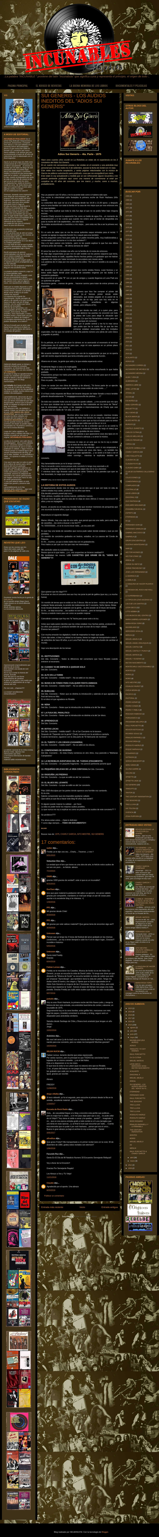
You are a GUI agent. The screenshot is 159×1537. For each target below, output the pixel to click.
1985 (127, 263)
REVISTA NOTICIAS (133, 730)
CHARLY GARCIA (68, 834)
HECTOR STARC (132, 556)
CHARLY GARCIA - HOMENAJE (143, 867)
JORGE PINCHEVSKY (134, 568)
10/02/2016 (51, 1030)
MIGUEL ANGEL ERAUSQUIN (137, 643)
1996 (127, 286)
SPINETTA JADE (132, 781)
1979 (127, 239)
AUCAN (128, 397)
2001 (127, 306)
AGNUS (129, 361)
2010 (127, 342)
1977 (127, 231)
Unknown (51, 933)
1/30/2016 (51, 902)
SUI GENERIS (97, 834)
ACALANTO (130, 357)
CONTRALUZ (131, 489)
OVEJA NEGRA (131, 690)
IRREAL (129, 560)
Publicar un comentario (54, 1196)
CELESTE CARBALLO (134, 448)
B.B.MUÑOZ (130, 401)
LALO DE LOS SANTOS (135, 604)
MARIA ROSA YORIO (134, 623)
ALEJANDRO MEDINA (134, 373)
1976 (127, 227)
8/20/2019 (51, 1190)
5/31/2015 (51, 855)
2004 (127, 318)
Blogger (105, 1532)
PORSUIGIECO (131, 718)
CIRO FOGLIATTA (132, 456)
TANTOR (129, 793)
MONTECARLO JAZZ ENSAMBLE (139, 667)
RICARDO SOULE (132, 734)
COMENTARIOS (132, 481)
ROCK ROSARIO (136, 1121)
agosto (133, 1028)
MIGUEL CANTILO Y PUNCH (137, 651)
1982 (127, 251)
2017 (130, 1018)
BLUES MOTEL (131, 420)
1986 (127, 267)
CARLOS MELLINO (133, 436)
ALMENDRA (130, 381)
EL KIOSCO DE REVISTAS (48, 86)
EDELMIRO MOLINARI (134, 505)
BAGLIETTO (130, 409)
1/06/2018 (51, 1148)
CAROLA (129, 444)
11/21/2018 (51, 1177)
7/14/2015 (51, 871)
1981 (127, 247)
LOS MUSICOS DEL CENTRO (137, 615)
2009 (127, 338)
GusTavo (51, 889)
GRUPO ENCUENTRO (134, 541)
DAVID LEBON (131, 493)
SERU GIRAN (131, 765)
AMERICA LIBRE (132, 385)
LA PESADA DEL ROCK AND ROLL (139, 590)
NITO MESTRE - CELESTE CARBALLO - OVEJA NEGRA (145, 950)
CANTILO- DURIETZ (133, 428)
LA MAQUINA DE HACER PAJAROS (139, 584)
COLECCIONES (132, 477)
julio (132, 1031)
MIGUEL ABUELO (132, 639)
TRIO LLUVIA (131, 804)
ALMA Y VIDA (131, 377)
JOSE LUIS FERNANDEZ (135, 572)
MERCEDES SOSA (133, 631)
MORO (128, 678)
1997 (127, 290)
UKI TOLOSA (131, 808)
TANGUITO (130, 789)
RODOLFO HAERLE (133, 745)
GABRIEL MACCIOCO (134, 533)
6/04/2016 (51, 962)
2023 (130, 1008)
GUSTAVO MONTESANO (135, 544)
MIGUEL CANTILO (133, 647)
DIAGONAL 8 (131, 497)
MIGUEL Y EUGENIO (134, 659)
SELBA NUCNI (53, 1051)
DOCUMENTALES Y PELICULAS (131, 86)
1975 (57, 834)
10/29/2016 (51, 1046)
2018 (130, 1015)
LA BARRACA (131, 576)
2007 (127, 330)
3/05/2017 (51, 1133)
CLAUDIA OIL (131, 460)
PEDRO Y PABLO (132, 710)
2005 (127, 322)
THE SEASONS (132, 800)
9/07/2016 (51, 993)
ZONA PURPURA (132, 816)
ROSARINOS (131, 753)
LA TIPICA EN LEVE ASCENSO (138, 600)
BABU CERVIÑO (132, 405)
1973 (127, 216)
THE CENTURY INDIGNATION (137, 797)
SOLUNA (129, 773)
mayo (132, 1037)
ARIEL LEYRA (131, 389)
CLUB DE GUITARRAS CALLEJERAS (140, 472)
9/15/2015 (51, 884)
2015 (127, 353)
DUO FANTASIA (132, 501)
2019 (130, 1012)
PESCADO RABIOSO (134, 714)
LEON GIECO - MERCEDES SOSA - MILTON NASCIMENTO (139, 1066)
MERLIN (129, 635)
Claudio (50, 1183)
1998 (127, 294)
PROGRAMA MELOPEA (135, 722)
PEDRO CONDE (132, 706)
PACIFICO (129, 694)
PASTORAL (130, 698)
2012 (127, 350)
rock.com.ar (8, 599)
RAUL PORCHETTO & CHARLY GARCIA (138, 1152)
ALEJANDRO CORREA (134, 365)
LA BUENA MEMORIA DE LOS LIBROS (89, 86)
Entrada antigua (110, 1207)
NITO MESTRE (83, 834)
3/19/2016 (51, 915)
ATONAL (129, 393)
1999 (127, 298)
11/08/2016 (51, 1088)
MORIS (128, 674)
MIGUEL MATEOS (132, 655)
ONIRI (49, 876)
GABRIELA (130, 537)
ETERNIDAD (130, 517)
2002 (127, 310)
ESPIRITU (129, 513)
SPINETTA (130, 777)
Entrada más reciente (52, 1207)
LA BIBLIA (129, 580)
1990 (127, 275)
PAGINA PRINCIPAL (18, 86)
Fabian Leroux (53, 967)
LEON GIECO (131, 607)
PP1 (48, 908)
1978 (127, 235)
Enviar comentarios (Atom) (85, 1216)
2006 (127, 326)
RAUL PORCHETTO (133, 726)
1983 (127, 255)
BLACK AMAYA (131, 417)
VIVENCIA (129, 812)
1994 (127, 279)
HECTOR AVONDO (133, 552)
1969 (127, 204)
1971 (127, 208)
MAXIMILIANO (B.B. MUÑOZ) (137, 1041)
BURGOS (129, 424)
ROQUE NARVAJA (133, 749)
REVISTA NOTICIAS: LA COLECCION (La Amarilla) (145, 831)
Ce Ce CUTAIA (135, 1057)
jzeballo (50, 999)
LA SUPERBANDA (133, 596)
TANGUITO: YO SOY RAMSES (138, 1050)
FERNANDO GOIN (133, 525)
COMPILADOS (131, 485)
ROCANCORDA (132, 741)
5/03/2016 (51, 946)
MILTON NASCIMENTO (134, 663)
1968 (127, 200)
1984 (127, 259)
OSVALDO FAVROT (133, 686)
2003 (127, 314)
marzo (132, 1161)
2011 (127, 346)
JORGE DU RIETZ (133, 564)
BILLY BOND (130, 413)
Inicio (82, 1207)
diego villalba (53, 1094)
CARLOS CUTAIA (132, 432)
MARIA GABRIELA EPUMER (136, 619)
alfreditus (51, 1138)
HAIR (127, 548)
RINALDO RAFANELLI (134, 737)
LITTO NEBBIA (131, 611)
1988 (127, 271)
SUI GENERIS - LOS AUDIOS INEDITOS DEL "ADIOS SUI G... (139, 1086)
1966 (127, 196)
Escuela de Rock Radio (57, 1109)
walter (49, 848)
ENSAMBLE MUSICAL (134, 509)
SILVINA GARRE (132, 769)
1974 (127, 220)
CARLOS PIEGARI (133, 440)
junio (132, 1034)
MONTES (129, 671)
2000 (127, 302)
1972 (127, 212)
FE (127, 521)
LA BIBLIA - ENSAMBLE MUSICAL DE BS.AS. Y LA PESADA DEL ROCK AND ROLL (145, 902)
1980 (127, 243)
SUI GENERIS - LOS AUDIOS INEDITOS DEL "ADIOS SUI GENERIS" (145, 850)
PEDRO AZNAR (132, 702)
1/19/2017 (51, 1104)
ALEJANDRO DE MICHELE (136, 369)
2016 (130, 1021)
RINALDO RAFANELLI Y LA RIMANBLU (139, 1125)
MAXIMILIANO (131, 627)
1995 (127, 283)
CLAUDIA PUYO (132, 464)
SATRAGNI (130, 757)
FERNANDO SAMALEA (134, 529)
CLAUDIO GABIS (132, 468)
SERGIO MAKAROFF (134, 761)
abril (132, 1158)
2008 (127, 334)
